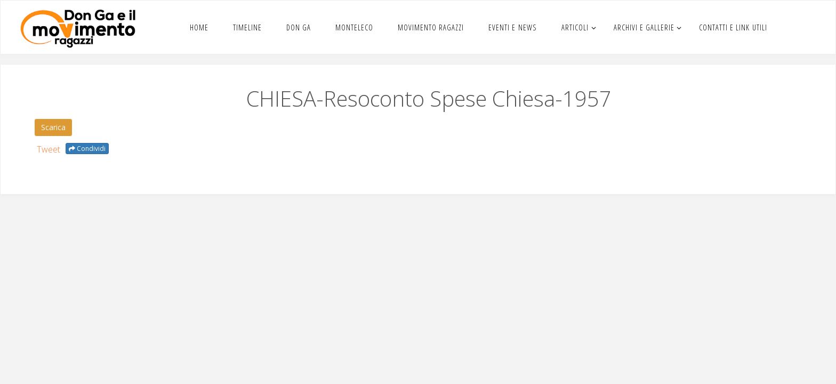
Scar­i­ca (53, 127)
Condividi (87, 148)
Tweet (48, 149)
